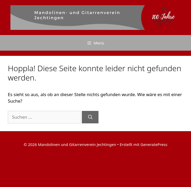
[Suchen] (90, 117)
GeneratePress (153, 144)
